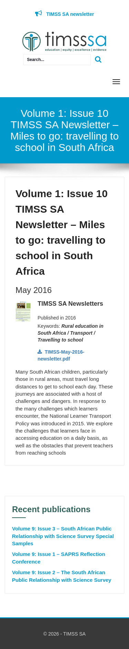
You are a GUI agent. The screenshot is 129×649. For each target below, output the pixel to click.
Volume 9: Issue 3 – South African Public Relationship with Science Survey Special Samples (63, 536)
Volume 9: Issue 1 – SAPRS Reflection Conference (58, 557)
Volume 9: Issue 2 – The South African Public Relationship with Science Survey (61, 575)
